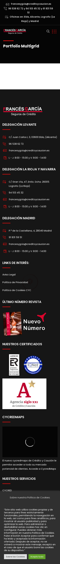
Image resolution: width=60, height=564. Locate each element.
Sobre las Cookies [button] (15, 556)
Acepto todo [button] (37, 556)
